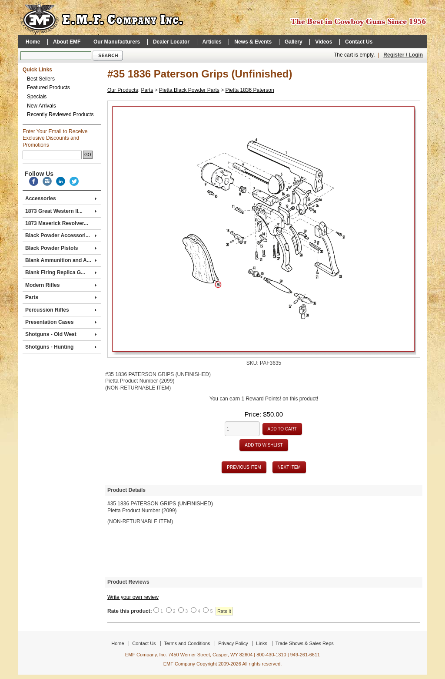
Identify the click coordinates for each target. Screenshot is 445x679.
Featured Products (48, 87)
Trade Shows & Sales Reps (305, 643)
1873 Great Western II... (60, 211)
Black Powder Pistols (60, 248)
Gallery (293, 42)
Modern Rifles (60, 285)
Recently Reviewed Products (60, 114)
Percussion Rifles (60, 310)
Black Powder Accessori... (60, 235)
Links (261, 643)
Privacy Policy (233, 643)
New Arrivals (41, 106)
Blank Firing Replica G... (60, 272)
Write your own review (133, 597)
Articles (212, 42)
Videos (323, 42)
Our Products (122, 90)
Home (33, 42)
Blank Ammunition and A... (60, 260)
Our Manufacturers (116, 42)
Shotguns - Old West (60, 334)
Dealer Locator (171, 42)
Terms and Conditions (187, 643)
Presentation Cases (60, 322)
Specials (36, 97)
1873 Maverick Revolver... (56, 223)
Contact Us (358, 42)
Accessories (60, 198)
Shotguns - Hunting (60, 347)
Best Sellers (41, 79)
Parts (60, 297)
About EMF (66, 42)
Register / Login (403, 55)
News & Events (253, 42)
